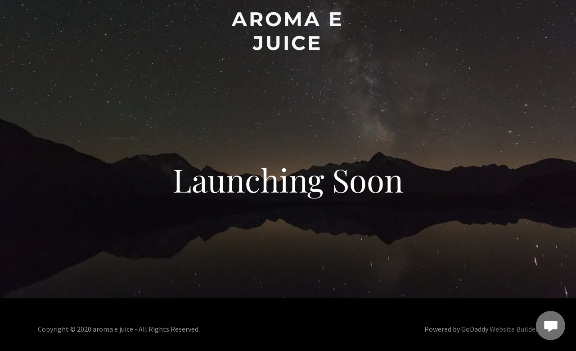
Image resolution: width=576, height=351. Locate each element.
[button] (288, 31)
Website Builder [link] (514, 328)
